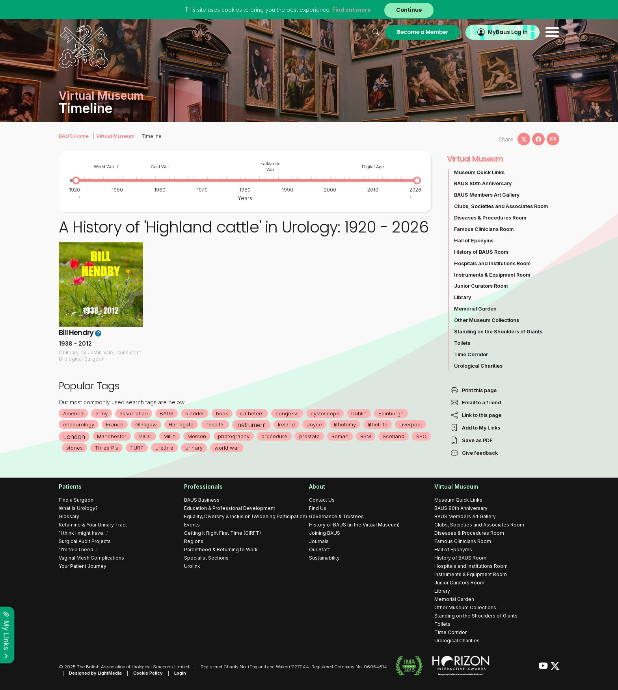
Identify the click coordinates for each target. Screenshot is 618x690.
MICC (145, 436)
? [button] (98, 333)
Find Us (317, 508)
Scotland (393, 436)
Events (192, 525)
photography (233, 436)
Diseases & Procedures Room (490, 218)
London (74, 437)
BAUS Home (74, 136)
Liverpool (410, 424)
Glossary (69, 516)
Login (180, 673)
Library (462, 297)
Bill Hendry (76, 332)
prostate (309, 436)
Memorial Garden (475, 309)
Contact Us (322, 500)
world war (226, 448)
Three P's (106, 448)
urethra (164, 448)
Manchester (112, 436)
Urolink (192, 566)
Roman (339, 436)
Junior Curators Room (481, 286)
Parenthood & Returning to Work (221, 549)
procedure (274, 436)
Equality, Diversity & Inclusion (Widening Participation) (245, 516)
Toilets (462, 343)
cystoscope (325, 413)
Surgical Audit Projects (85, 541)
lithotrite (377, 424)
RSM (365, 436)
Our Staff (319, 549)
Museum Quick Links (479, 172)
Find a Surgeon (76, 500)
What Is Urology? (78, 508)
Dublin (359, 413)
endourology (78, 424)
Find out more (351, 9)
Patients (70, 486)
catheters (252, 413)
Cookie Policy (148, 673)
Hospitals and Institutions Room (492, 263)
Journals (319, 541)
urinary (194, 448)
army (101, 413)
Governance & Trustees (336, 516)
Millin (170, 436)
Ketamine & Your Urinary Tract (93, 525)
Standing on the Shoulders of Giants (498, 332)
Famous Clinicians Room (484, 229)
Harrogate (181, 424)
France (114, 424)
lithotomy (345, 424)
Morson (197, 436)
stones (74, 448)
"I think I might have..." (83, 533)
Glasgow (146, 424)
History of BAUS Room (481, 252)
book (222, 413)
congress (287, 413)
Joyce (314, 424)
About (317, 486)
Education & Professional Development (229, 508)
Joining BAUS (324, 533)
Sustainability (324, 558)
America (73, 413)
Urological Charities (478, 366)
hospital (215, 424)
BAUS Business (202, 500)
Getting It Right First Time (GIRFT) (222, 533)
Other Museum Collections (486, 320)
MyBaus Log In (508, 32)
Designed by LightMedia (95, 673)
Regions (193, 541)
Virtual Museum (115, 136)
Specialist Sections (206, 558)
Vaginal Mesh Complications (91, 558)
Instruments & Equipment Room (492, 275)
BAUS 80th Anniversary (483, 183)
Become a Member (422, 32)
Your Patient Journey (82, 566)
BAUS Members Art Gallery (486, 195)
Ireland (286, 424)
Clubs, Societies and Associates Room (501, 206)
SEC (421, 436)
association (133, 413)
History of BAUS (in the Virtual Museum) (354, 525)
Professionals (203, 486)
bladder (194, 413)
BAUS (166, 413)
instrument (251, 425)
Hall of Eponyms (473, 241)
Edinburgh (391, 413)
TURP (136, 448)
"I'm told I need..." (79, 549)
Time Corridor (471, 354)
